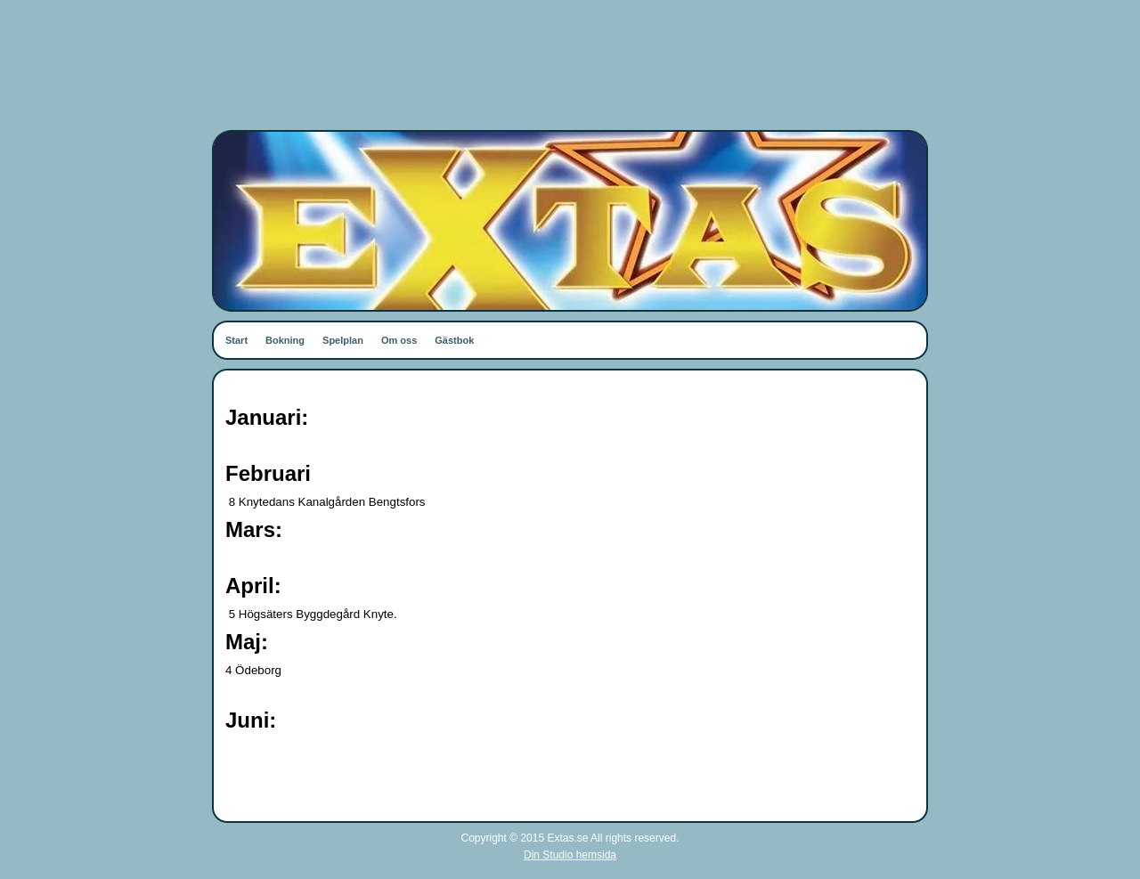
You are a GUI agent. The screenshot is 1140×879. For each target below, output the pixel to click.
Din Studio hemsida (570, 855)
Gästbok (454, 340)
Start (236, 340)
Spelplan (342, 340)
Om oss (399, 340)
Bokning (285, 340)
